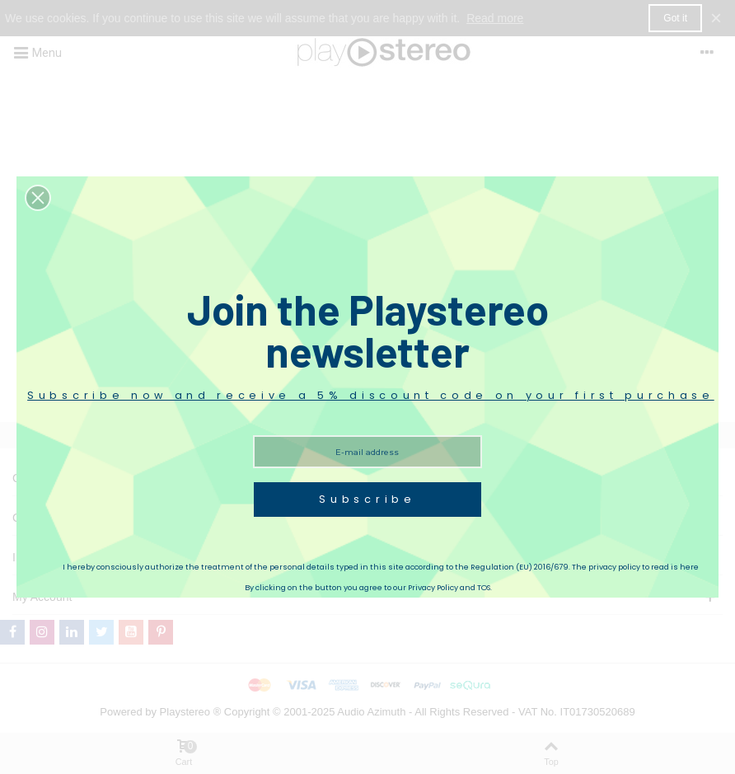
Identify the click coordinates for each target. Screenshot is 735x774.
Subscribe (367, 499)
